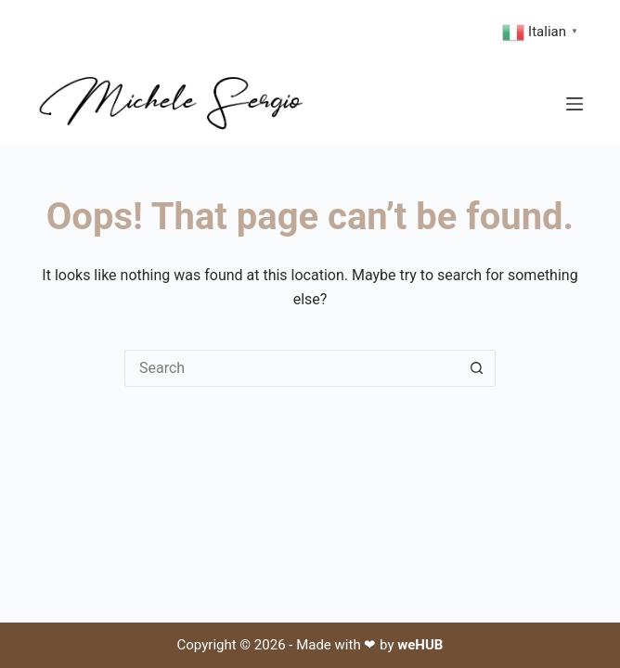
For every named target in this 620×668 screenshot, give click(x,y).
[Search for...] (291, 368)
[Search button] (477, 368)
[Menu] (574, 104)
